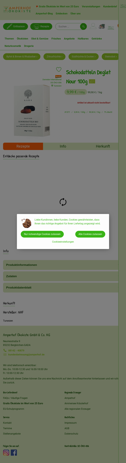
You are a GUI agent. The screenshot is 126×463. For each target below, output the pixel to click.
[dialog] (63, 231)
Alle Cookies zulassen (90, 234)
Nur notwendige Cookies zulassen (42, 234)
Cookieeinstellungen (63, 241)
